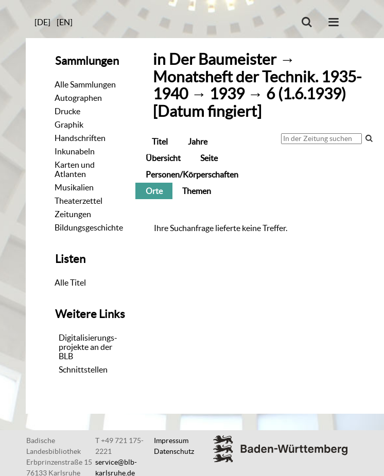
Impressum (171, 440)
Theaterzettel (78, 200)
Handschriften (80, 138)
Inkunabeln (75, 151)
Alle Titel (70, 282)
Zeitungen (73, 214)
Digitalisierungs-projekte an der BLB (88, 347)
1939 (227, 93)
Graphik (69, 124)
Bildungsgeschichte (89, 227)
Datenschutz (174, 451)
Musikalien (74, 187)
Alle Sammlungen (85, 84)
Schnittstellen (83, 369)
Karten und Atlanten (75, 169)
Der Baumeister (222, 59)
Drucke (67, 111)
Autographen (78, 97)
